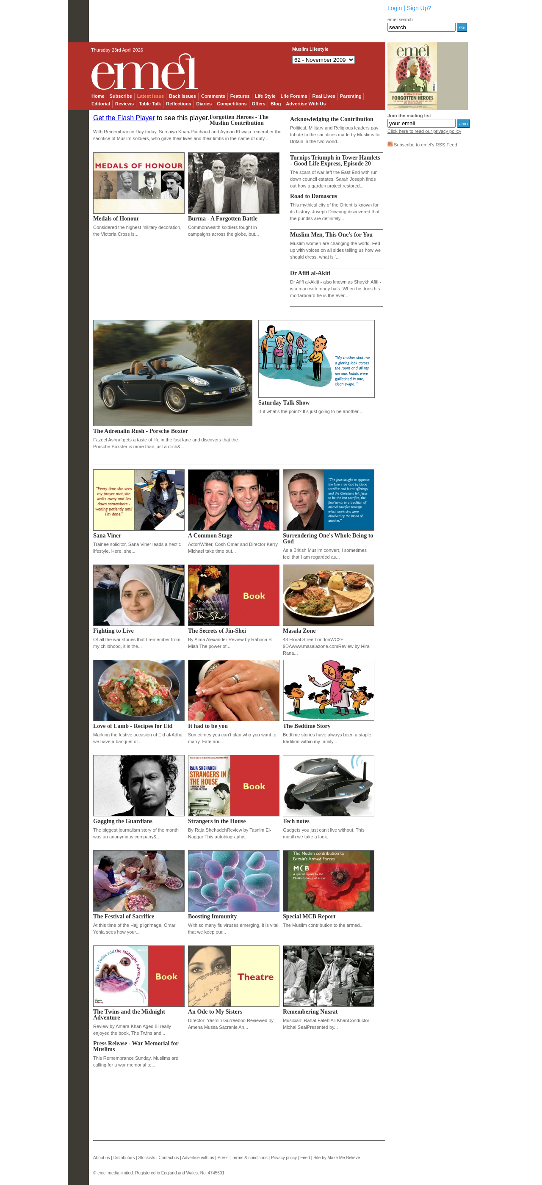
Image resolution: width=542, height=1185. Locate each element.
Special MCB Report (309, 916)
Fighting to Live (113, 631)
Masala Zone (299, 631)
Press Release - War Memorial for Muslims (136, 1046)
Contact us (169, 1157)
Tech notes (296, 821)
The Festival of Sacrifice (123, 916)
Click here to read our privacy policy (424, 131)
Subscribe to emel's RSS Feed (425, 144)
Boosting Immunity (212, 916)
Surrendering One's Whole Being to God (328, 538)
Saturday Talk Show (284, 403)
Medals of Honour (116, 218)
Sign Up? (419, 8)
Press (223, 1157)
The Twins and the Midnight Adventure (129, 1015)
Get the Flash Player (124, 117)
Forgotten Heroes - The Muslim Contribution (239, 120)
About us (101, 1157)
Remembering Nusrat (310, 1012)
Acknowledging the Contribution (331, 119)
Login (394, 8)
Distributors (124, 1157)
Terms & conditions (249, 1157)
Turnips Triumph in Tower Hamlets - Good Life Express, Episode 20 (335, 160)
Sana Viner (107, 535)
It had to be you (208, 726)
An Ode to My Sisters (215, 1012)
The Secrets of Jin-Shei (217, 631)
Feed (305, 1157)
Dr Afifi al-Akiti (310, 273)
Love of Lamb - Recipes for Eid (132, 726)
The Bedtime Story (307, 726)
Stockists (146, 1157)
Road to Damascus (313, 196)
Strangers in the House (217, 821)
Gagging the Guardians (122, 821)
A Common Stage (210, 535)
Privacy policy (284, 1157)
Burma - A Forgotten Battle (222, 218)
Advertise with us (198, 1157)
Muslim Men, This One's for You (331, 234)
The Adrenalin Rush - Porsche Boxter (140, 431)
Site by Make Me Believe (336, 1157)
